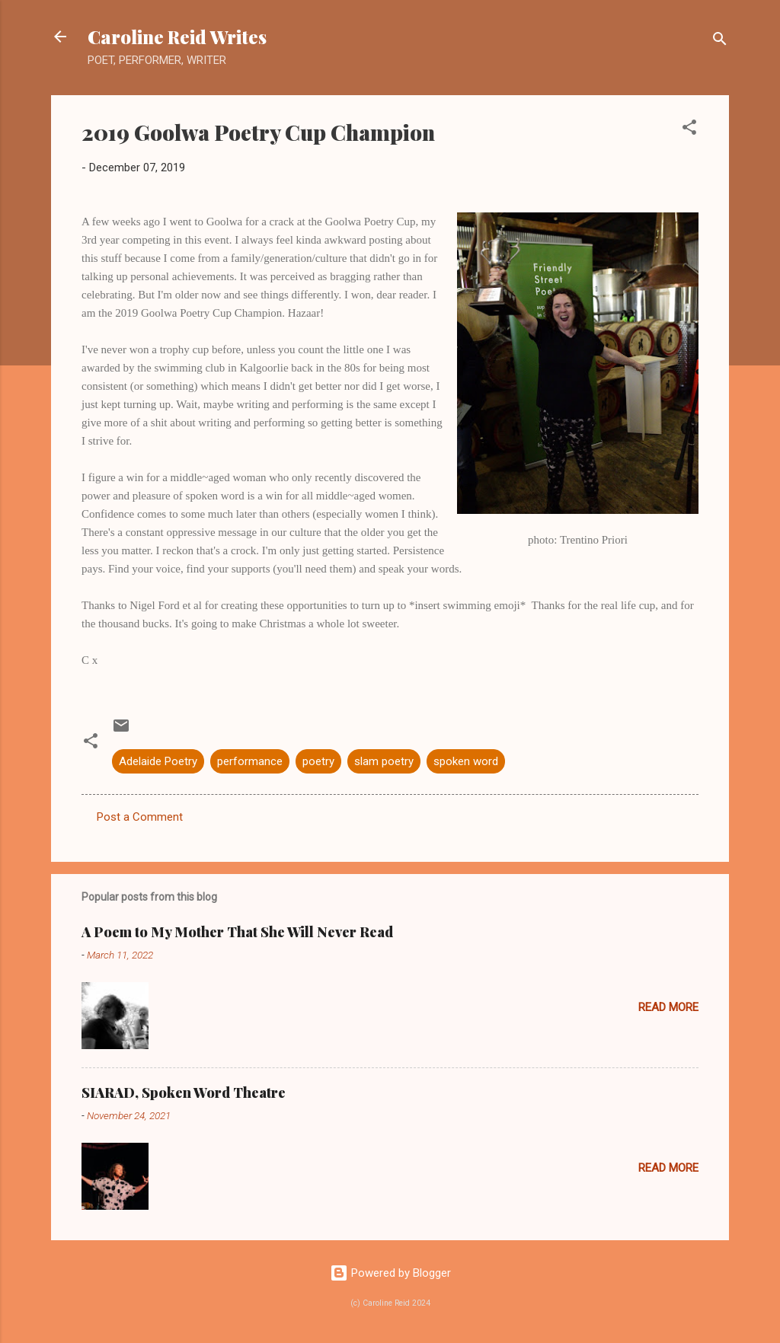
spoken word (465, 761)
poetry (318, 761)
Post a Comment (140, 817)
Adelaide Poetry (158, 761)
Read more (668, 1007)
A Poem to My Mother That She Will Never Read (237, 932)
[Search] (720, 41)
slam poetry (384, 761)
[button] (689, 130)
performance (250, 761)
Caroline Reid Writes (177, 36)
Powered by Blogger (390, 1273)
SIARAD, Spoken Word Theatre (184, 1092)
